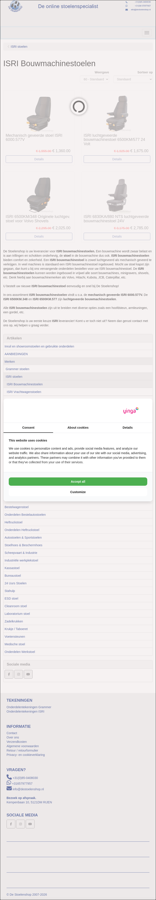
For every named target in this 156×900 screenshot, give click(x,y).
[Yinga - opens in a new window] (130, 411)
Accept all (78, 481)
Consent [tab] (28, 427)
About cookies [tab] (78, 427)
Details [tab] (128, 427)
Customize (78, 492)
